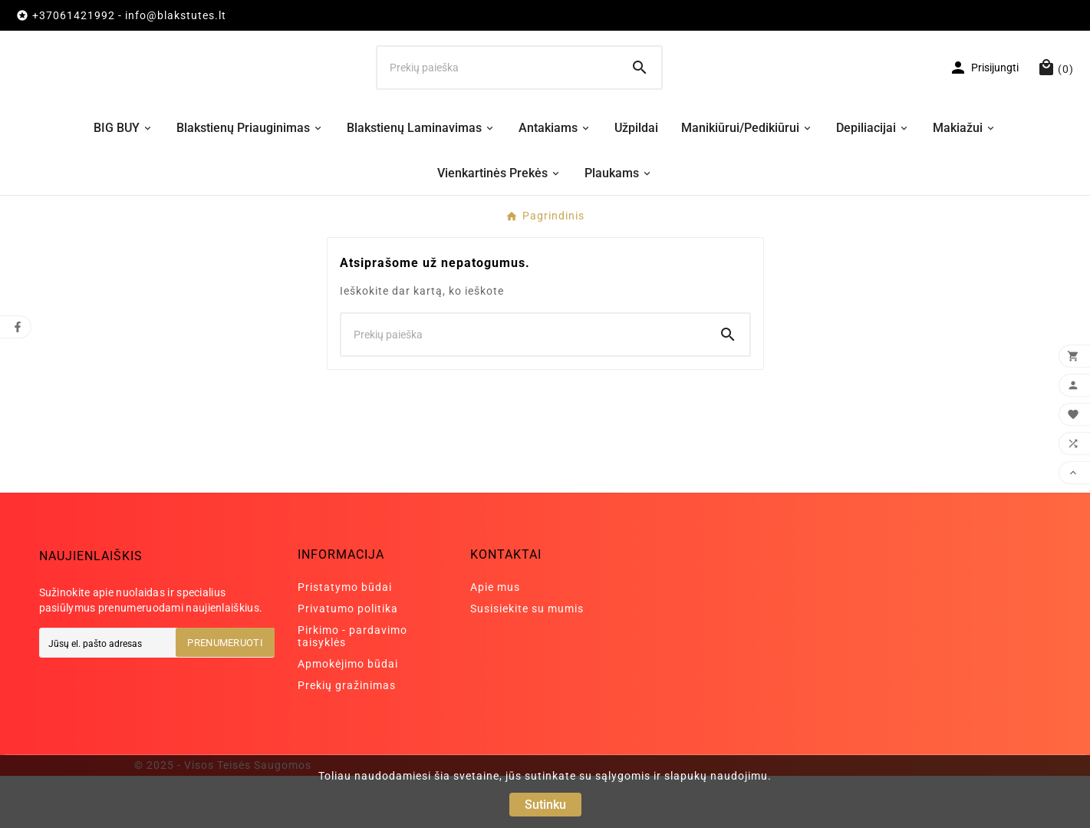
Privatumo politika (348, 661)
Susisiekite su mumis (527, 661)
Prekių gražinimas (347, 737)
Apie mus (495, 639)
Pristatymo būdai (345, 639)
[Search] (640, 93)
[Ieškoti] (497, 93)
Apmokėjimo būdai (348, 716)
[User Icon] (984, 93)
